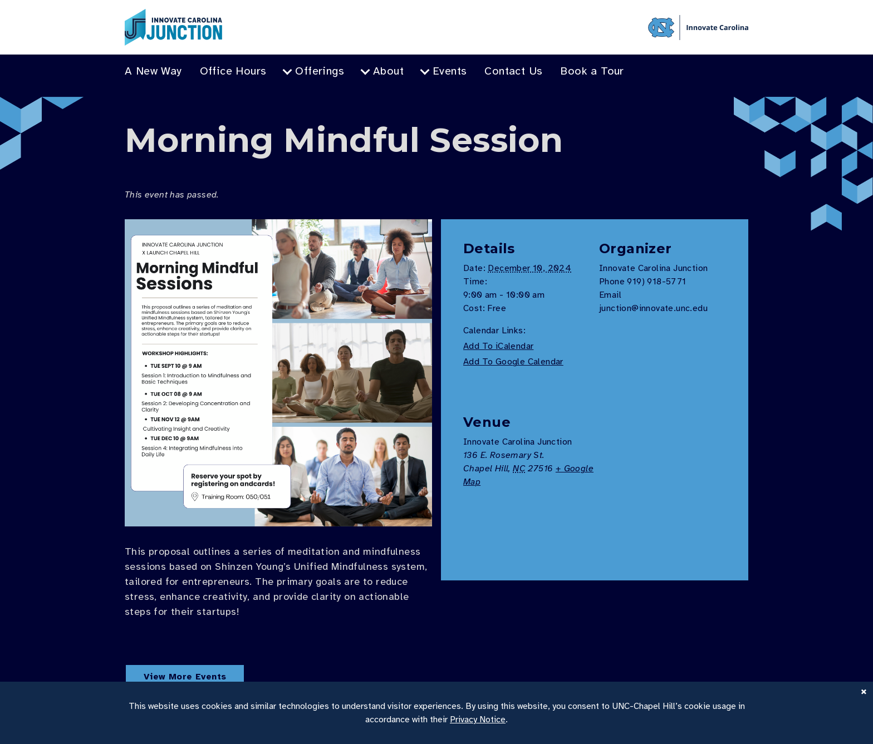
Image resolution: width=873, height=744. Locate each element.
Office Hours (233, 71)
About (388, 71)
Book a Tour (592, 71)
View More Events (185, 676)
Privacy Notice (478, 719)
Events (450, 71)
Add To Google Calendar (513, 361)
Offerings (319, 71)
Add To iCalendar (498, 346)
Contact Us (513, 71)
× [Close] (864, 691)
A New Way (153, 71)
